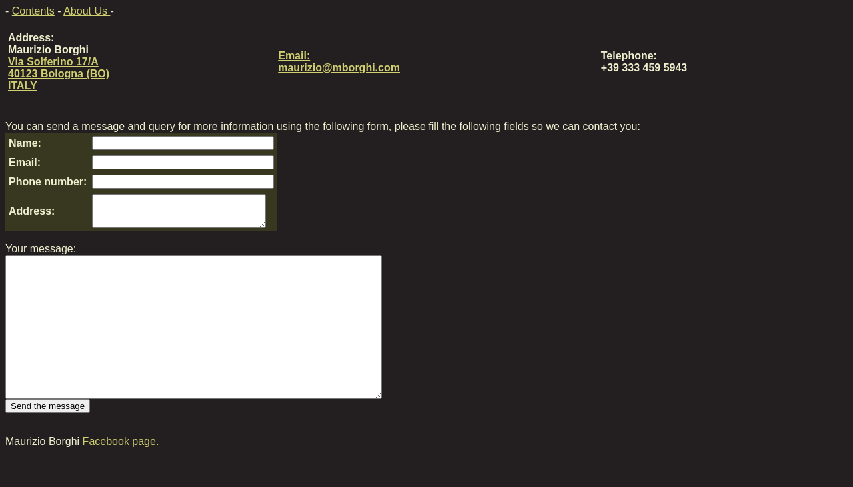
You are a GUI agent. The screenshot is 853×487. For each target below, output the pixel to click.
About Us (86, 11)
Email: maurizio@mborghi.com (339, 61)
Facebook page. (121, 475)
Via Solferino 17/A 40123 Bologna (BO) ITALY (58, 73)
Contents (33, 11)
